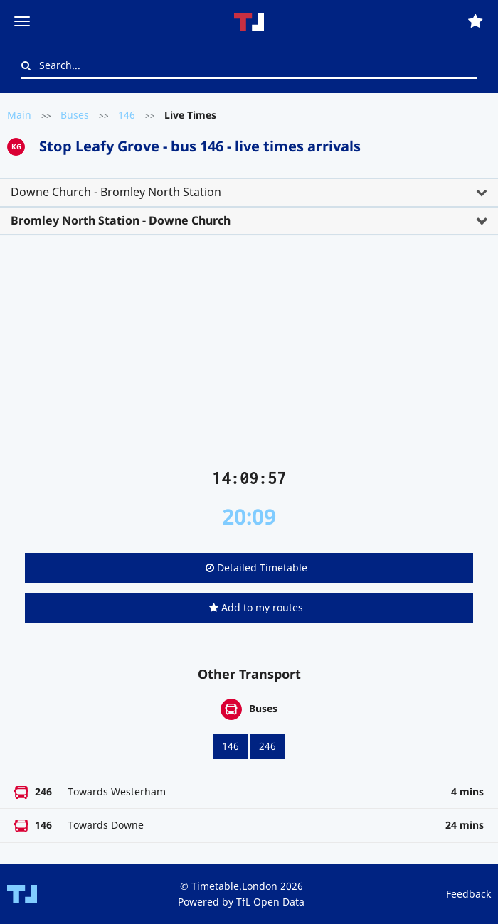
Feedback (468, 894)
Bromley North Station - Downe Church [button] (121, 220)
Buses (74, 115)
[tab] (249, 192)
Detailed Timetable (256, 567)
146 (126, 115)
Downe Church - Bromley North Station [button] (116, 192)
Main (19, 115)
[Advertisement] (249, 357)
